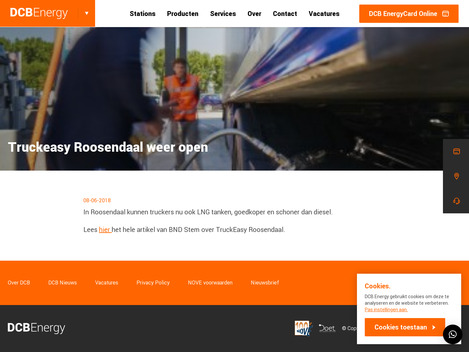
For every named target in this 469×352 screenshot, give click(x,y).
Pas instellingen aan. (386, 309)
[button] (452, 334)
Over (254, 14)
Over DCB (19, 283)
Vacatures (324, 14)
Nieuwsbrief (265, 283)
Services (223, 14)
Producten (182, 14)
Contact (285, 14)
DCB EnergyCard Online (409, 14)
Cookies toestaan (401, 327)
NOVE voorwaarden (210, 283)
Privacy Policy (153, 283)
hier (105, 230)
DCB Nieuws (62, 283)
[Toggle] (86, 13)
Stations (142, 14)
